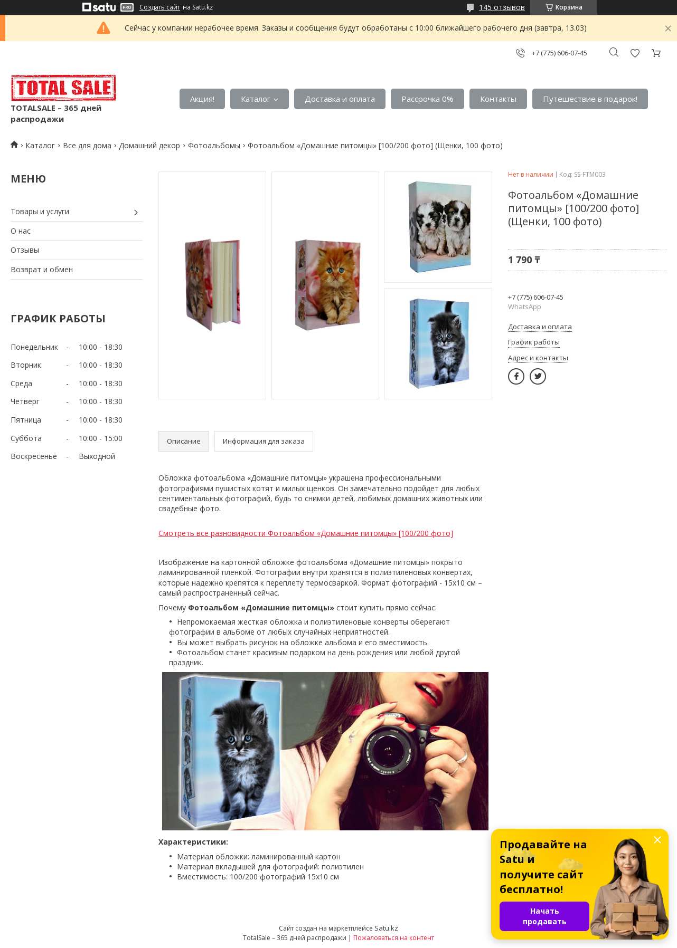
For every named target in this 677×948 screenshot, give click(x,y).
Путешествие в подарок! (590, 98)
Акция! (202, 98)
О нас (21, 231)
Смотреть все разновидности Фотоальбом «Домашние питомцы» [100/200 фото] (305, 533)
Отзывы (25, 250)
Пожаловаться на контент (393, 937)
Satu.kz (386, 928)
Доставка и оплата (340, 98)
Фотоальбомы (214, 145)
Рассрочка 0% (427, 98)
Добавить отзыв (634, 53)
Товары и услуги (40, 211)
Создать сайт (159, 7)
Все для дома (87, 145)
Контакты (498, 98)
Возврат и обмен (42, 269)
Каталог (255, 98)
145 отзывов (502, 7)
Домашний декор (149, 145)
